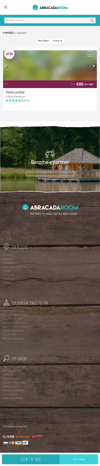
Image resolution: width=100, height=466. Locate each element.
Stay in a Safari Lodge (14, 382)
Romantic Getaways (13, 390)
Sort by (57, 41)
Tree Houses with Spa (14, 366)
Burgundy (8, 259)
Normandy (9, 274)
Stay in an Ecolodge (13, 338)
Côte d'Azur (9, 263)
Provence (8, 255)
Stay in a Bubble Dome (15, 314)
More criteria (79, 459)
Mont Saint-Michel (12, 398)
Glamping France (12, 370)
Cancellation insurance (15, 426)
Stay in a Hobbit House (15, 322)
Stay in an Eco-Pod (13, 318)
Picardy (7, 270)
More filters (43, 41)
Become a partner (50, 162)
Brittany (7, 282)
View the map (31, 459)
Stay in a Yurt (9, 334)
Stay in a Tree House (13, 310)
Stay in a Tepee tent (13, 330)
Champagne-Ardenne (14, 267)
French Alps (9, 278)
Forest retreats (10, 394)
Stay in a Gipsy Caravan (15, 326)
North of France (11, 378)
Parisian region (11, 386)
